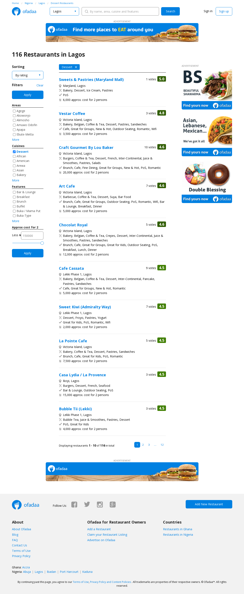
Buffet (21, 206)
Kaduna (87, 572)
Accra (26, 567)
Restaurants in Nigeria (178, 535)
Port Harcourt (69, 572)
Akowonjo (23, 115)
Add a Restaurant (99, 529)
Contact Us (19, 545)
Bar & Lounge (26, 192)
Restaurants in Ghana (177, 529)
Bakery (21, 174)
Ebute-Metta (25, 134)
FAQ (15, 540)
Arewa (21, 165)
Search (170, 11)
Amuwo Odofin (27, 124)
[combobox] (64, 11)
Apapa (21, 129)
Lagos (39, 572)
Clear (40, 85)
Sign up (224, 11)
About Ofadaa (21, 529)
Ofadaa (24, 11)
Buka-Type (24, 215)
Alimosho (23, 120)
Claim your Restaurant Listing (107, 535)
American (23, 160)
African (21, 156)
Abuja (27, 572)
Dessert (23, 151)
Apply (27, 95)
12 (162, 445)
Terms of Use (21, 551)
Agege (21, 110)
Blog (15, 535)
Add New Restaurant (209, 504)
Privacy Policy (21, 556)
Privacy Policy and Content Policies (110, 582)
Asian (20, 170)
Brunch (21, 201)
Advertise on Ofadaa (101, 540)
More (15, 140)
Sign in (208, 11)
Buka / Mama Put (28, 210)
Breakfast (23, 196)
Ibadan (51, 572)
